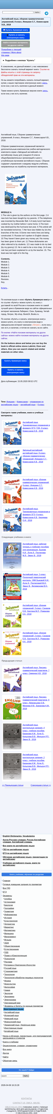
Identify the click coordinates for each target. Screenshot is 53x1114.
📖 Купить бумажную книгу (15, 30)
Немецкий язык (11, 1019)
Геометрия (9, 911)
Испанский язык (11, 1015)
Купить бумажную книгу (15, 361)
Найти (5, 1057)
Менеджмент (10, 937)
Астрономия (9, 902)
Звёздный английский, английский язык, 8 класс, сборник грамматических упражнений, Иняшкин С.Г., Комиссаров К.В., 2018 (35, 456)
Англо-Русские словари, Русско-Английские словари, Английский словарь (24, 841)
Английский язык (11, 1012)
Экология (8, 993)
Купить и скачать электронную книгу (15, 371)
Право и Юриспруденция (15, 956)
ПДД (6, 952)
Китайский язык (11, 1031)
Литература (9, 924)
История (8, 918)
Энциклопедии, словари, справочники (20, 1046)
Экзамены (7, 896)
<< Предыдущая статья (12, 785)
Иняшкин (10, 402)
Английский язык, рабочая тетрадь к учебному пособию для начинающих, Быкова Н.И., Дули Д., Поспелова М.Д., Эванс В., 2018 (36, 550)
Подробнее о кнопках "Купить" (20, 60)
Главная (6, 881)
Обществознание (12, 946)
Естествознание (11, 949)
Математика (9, 930)
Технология (9, 974)
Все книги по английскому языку (19, 846)
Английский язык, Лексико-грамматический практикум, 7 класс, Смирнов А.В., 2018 (36, 670)
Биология (8, 905)
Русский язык (10, 968)
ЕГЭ (5, 892)
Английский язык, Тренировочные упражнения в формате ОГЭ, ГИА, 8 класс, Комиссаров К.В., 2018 (36, 426)
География (9, 908)
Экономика (9, 997)
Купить (4, 288)
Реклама (8, 962)
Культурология (11, 921)
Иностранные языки (13, 1028)
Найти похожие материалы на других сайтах (15, 43)
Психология (9, 959)
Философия (9, 987)
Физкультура (10, 984)
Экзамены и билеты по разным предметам (23, 1006)
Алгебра (8, 899)
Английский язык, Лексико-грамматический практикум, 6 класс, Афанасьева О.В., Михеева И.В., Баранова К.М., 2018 (36, 703)
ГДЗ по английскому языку (16, 850)
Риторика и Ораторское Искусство (19, 965)
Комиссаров (22, 402)
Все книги (7, 1049)
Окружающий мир (12, 1003)
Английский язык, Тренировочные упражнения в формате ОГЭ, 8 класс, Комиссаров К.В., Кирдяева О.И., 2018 (36, 514)
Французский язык (12, 1022)
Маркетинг (9, 927)
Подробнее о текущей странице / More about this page (11, 52)
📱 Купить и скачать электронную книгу (15, 36)
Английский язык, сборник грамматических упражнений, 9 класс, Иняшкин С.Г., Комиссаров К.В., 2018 (36, 484)
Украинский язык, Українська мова (19, 1025)
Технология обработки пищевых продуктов (23, 978)
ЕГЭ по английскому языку (16, 853)
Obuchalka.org (13, 1107)
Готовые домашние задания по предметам (22, 884)
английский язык (27, 405)
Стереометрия (11, 971)
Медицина (9, 934)
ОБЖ (6, 943)
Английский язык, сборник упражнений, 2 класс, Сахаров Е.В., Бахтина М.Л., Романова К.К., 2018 (36, 637)
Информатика (10, 915)
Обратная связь (10, 1061)
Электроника (10, 1000)
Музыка (7, 940)
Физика (7, 981)
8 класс (41, 405)
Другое (6, 1053)
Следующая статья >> (41, 785)
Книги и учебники (10, 1042)
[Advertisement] (19, 115)
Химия (7, 990)
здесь (44, 83)
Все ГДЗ (6, 888)
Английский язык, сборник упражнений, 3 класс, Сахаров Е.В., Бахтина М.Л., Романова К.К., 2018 (36, 609)
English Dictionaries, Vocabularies (19, 836)
